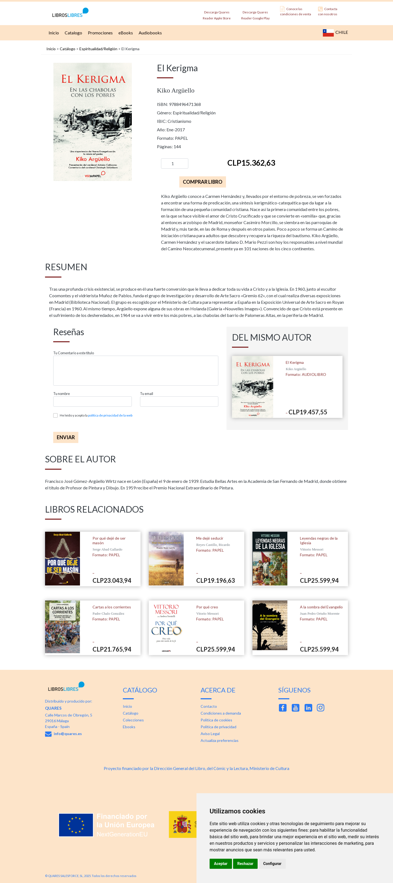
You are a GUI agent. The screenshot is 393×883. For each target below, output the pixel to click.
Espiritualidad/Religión (98, 48)
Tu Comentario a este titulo (73, 353)
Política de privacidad (218, 726)
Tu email (146, 393)
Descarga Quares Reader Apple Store (217, 13)
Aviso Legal (210, 733)
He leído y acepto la (96, 415)
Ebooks (129, 726)
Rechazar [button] (245, 863)
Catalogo (72, 32)
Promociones (100, 32)
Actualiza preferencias (220, 740)
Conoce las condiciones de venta (295, 11)
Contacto (209, 706)
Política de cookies (216, 720)
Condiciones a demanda (221, 713)
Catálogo (67, 48)
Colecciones (133, 720)
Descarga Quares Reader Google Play (255, 13)
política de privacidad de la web (110, 415)
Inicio (53, 32)
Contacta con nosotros (327, 11)
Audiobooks (149, 32)
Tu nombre (61, 393)
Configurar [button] (272, 863)
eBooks (125, 32)
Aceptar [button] (221, 863)
